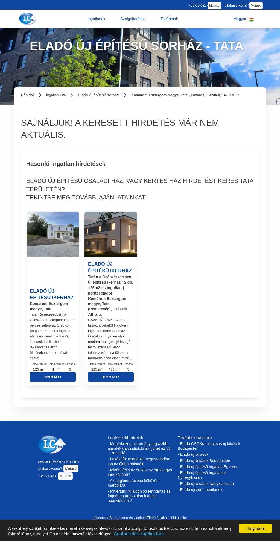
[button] (96, 18)
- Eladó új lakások (193, 454)
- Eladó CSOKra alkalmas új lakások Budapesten (209, 446)
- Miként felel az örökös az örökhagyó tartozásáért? (140, 472)
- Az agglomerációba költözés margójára (133, 482)
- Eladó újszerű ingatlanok (200, 489)
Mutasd (214, 5)
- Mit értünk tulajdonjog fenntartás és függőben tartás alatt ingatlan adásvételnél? (139, 496)
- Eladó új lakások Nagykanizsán (206, 483)
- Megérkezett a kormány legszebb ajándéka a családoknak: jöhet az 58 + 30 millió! (139, 448)
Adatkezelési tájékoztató (139, 534)
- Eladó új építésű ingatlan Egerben (208, 466)
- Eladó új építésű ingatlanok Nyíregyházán (202, 475)
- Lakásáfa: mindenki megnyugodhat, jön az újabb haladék (139, 461)
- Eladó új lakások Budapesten (204, 460)
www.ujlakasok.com (58, 461)
